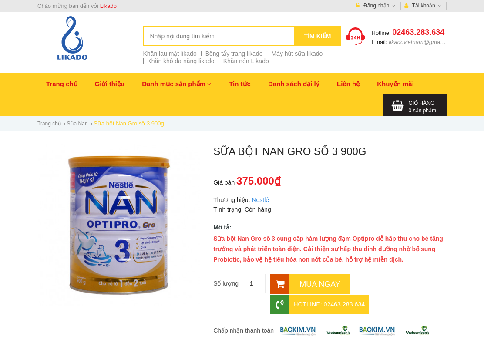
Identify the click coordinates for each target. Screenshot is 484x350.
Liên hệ (348, 84)
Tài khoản (423, 6)
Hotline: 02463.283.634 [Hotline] (391, 283)
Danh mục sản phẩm (177, 84)
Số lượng (226, 283)
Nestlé (260, 199)
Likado (108, 6)
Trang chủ (61, 84)
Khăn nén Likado (246, 60)
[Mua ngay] (306, 283)
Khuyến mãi (395, 84)
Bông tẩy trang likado (234, 53)
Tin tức (240, 84)
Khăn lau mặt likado (170, 53)
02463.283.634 (418, 32)
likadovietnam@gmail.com (422, 42)
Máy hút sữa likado (297, 53)
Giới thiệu (110, 84)
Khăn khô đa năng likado (181, 60)
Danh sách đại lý (293, 84)
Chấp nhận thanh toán (243, 309)
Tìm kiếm (317, 36)
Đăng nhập (376, 6)
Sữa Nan (77, 124)
